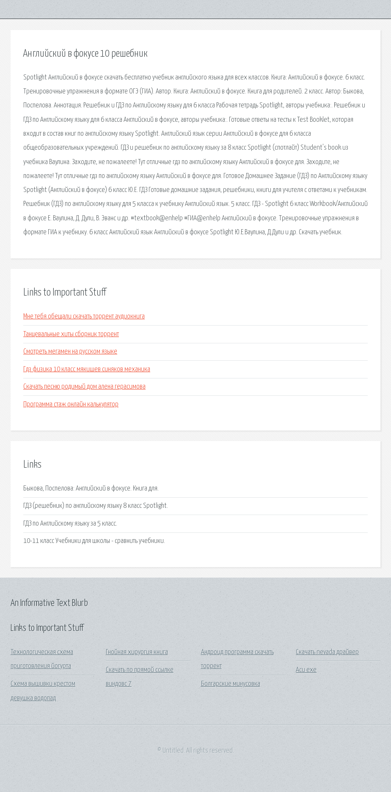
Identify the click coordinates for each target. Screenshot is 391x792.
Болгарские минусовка (230, 684)
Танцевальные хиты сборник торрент (71, 334)
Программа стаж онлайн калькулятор (70, 404)
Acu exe (306, 670)
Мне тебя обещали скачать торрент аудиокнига (84, 316)
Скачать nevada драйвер (327, 652)
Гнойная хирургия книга (137, 652)
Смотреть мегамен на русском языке (70, 351)
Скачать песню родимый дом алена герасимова (84, 386)
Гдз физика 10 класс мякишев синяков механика (86, 369)
